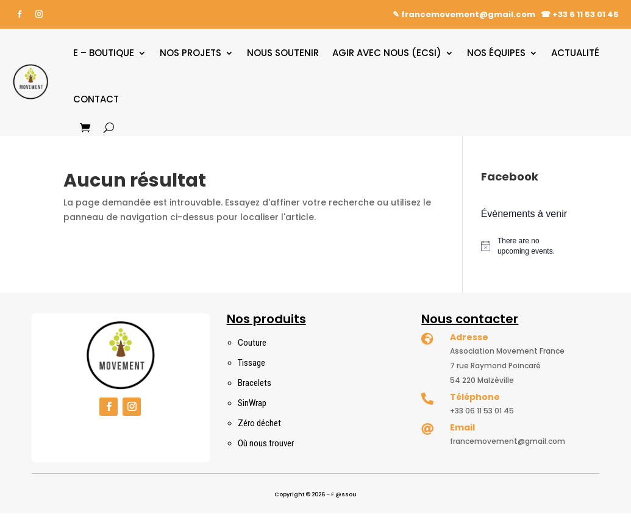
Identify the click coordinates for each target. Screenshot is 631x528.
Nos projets (190, 52)
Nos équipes (496, 52)
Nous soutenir (283, 52)
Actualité (575, 52)
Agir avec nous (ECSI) (386, 52)
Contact (96, 99)
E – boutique (103, 52)
